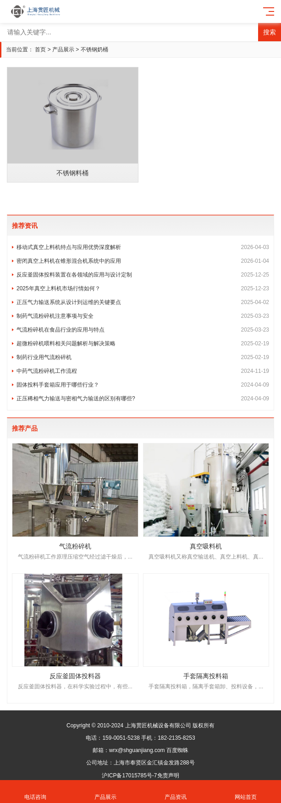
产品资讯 (176, 791)
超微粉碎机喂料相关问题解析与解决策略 (143, 343)
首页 (40, 49)
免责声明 (168, 775)
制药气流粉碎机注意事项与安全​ (143, 316)
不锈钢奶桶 (94, 49)
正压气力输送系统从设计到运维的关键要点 (143, 302)
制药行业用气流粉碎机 (143, 357)
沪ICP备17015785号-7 (129, 775)
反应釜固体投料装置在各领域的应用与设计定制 (143, 275)
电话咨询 (35, 791)
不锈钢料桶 (72, 173)
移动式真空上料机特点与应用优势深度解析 (143, 247)
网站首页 (246, 791)
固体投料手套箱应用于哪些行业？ (143, 385)
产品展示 (63, 49)
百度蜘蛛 (177, 750)
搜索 (269, 32)
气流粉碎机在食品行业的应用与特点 (143, 330)
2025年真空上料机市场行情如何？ (143, 288)
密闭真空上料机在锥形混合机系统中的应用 (143, 261)
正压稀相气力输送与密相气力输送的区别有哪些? (143, 398)
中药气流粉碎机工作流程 (143, 371)
